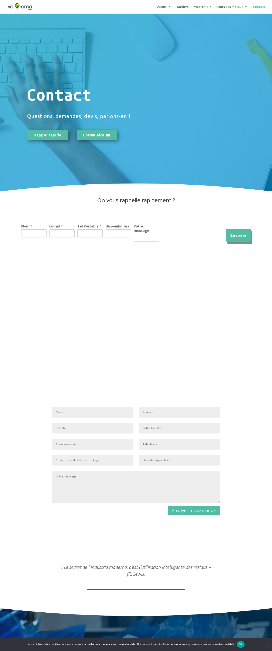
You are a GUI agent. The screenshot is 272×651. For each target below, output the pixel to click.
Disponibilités (117, 226)
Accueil (162, 7)
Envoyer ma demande (194, 510)
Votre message (141, 228)
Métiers (182, 7)
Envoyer (238, 235)
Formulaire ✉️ (96, 135)
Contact (259, 7)
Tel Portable (89, 226)
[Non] (267, 644)
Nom (26, 226)
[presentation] (194, 239)
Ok (240, 644)
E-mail (56, 226)
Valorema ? (202, 7)
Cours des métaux (229, 7)
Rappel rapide (48, 135)
